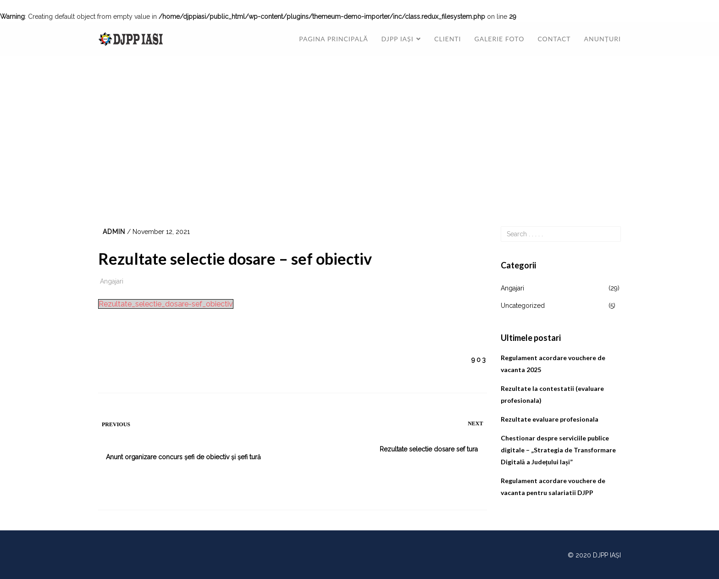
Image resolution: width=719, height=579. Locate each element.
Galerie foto (500, 39)
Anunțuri (602, 39)
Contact (553, 39)
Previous (116, 424)
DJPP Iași (398, 39)
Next (475, 423)
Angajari (111, 281)
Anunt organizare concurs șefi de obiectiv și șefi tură (183, 457)
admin (114, 231)
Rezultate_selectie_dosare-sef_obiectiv (166, 304)
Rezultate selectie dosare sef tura (429, 449)
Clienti (447, 39)
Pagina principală (333, 39)
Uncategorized (523, 305)
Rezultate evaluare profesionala (549, 419)
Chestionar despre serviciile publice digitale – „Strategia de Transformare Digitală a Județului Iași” (558, 450)
